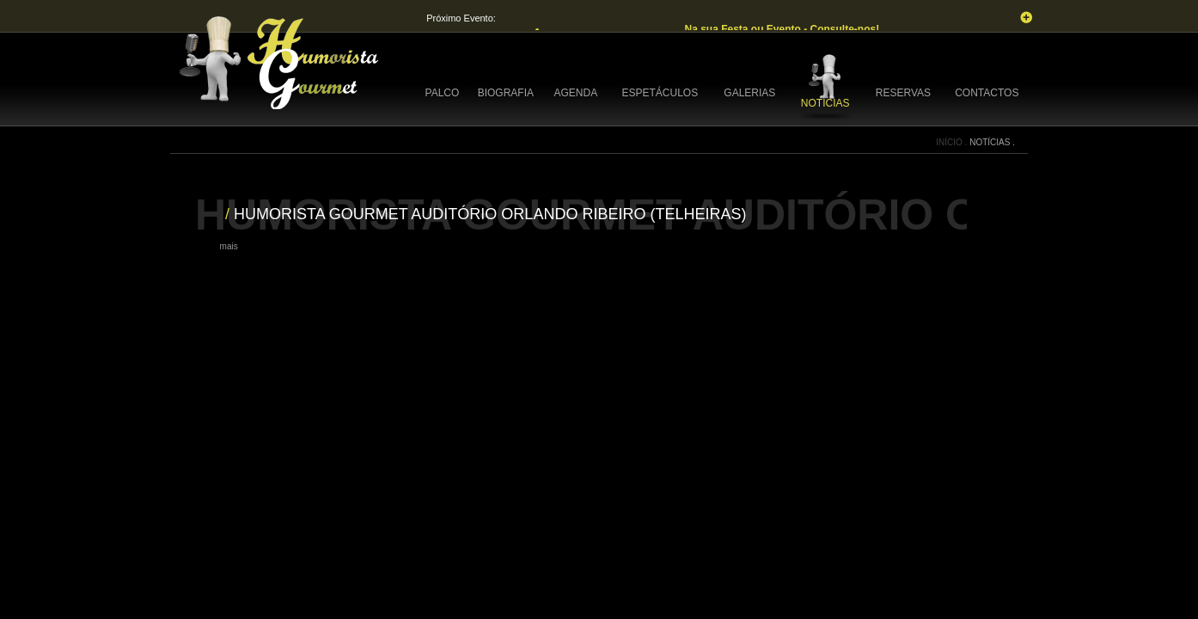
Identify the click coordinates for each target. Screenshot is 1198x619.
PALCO (442, 93)
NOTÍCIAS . (992, 142)
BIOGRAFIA (506, 93)
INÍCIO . (952, 142)
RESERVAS (903, 93)
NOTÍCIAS (825, 103)
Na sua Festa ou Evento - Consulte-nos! (783, 29)
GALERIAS (749, 93)
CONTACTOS (986, 93)
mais (229, 246)
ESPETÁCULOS (659, 93)
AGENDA (576, 93)
